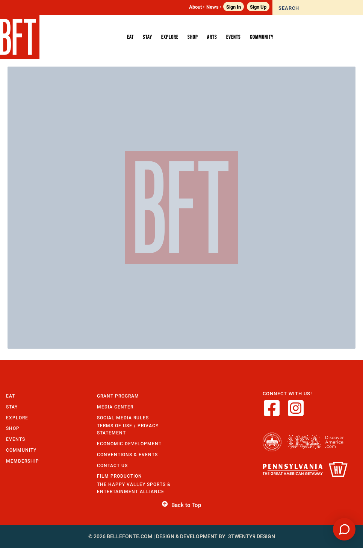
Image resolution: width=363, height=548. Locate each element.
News (212, 6)
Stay (12, 407)
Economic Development (129, 443)
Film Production (119, 476)
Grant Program (118, 396)
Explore (17, 417)
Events (15, 439)
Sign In (233, 6)
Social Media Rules (123, 417)
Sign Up (258, 6)
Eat (10, 396)
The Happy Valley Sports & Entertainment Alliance (134, 487)
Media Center (115, 407)
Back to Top (181, 505)
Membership (22, 461)
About (195, 6)
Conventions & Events (127, 454)
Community (21, 450)
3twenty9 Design (251, 536)
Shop (13, 428)
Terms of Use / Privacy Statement (128, 429)
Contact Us (112, 465)
